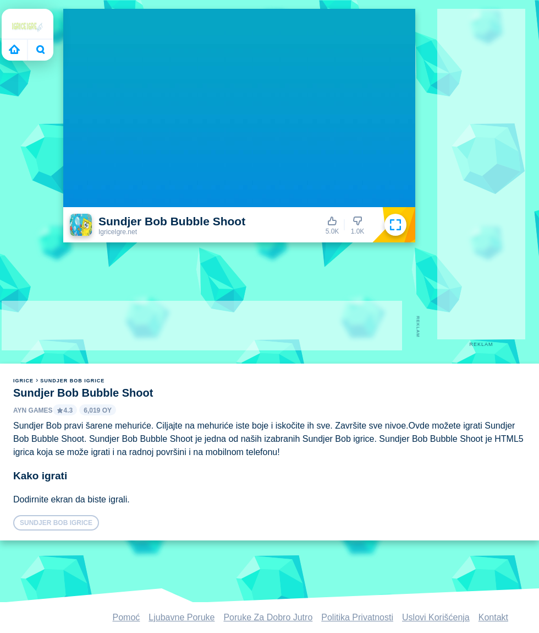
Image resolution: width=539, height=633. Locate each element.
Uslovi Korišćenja (436, 617)
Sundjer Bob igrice (72, 380)
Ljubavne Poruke (181, 617)
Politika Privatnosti (357, 617)
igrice (23, 380)
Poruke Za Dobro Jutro (267, 617)
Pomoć (126, 617)
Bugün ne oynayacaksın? (40, 49)
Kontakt (493, 617)
